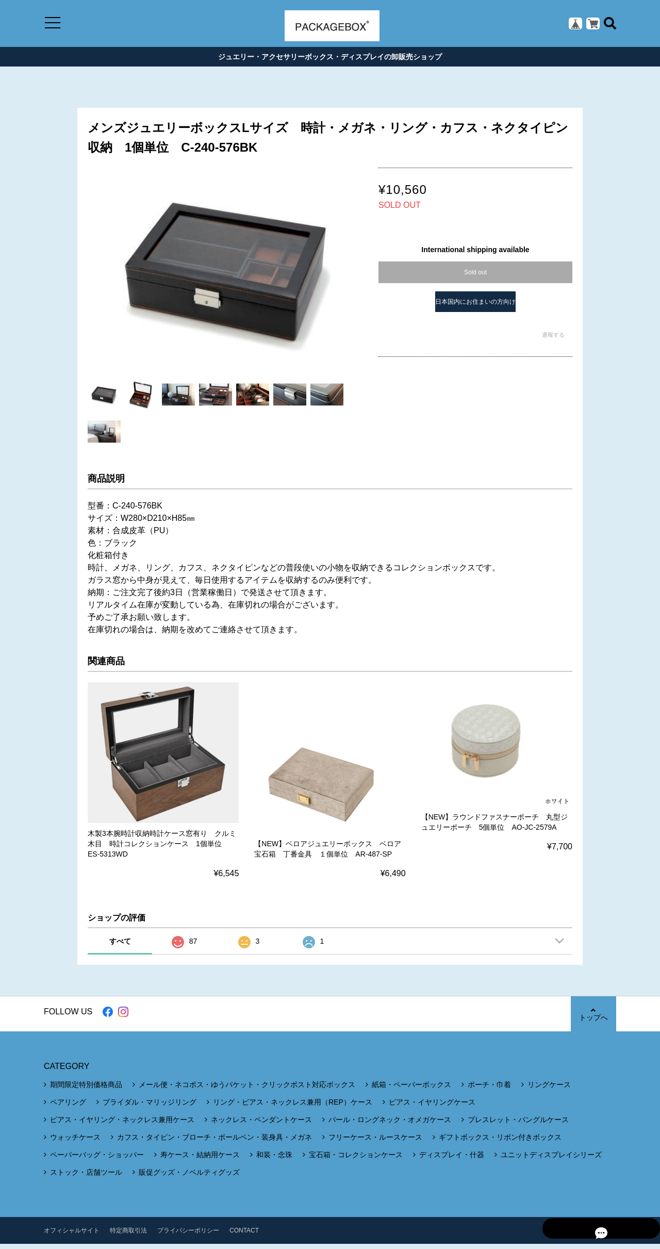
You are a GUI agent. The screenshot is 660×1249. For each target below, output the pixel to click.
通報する (553, 339)
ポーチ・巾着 (489, 1090)
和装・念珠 (274, 1160)
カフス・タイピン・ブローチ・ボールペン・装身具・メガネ (214, 1142)
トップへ (593, 1019)
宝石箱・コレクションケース (356, 1160)
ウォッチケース (75, 1142)
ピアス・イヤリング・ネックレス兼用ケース (122, 1125)
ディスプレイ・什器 (451, 1160)
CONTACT (244, 1235)
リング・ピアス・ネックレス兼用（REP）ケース (292, 1107)
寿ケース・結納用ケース (200, 1160)
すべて (120, 946)
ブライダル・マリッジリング (149, 1107)
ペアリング (68, 1107)
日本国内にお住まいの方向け (475, 306)
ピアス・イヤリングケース (432, 1107)
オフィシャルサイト (72, 1235)
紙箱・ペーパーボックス (411, 1090)
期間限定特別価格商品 (86, 1090)
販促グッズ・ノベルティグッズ (189, 1177)
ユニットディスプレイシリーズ (551, 1160)
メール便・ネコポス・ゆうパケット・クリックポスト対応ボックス (247, 1090)
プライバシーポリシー (188, 1235)
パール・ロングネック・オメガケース (389, 1125)
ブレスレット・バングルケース (518, 1125)
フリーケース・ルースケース (375, 1142)
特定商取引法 (128, 1235)
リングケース (549, 1090)
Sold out (475, 277)
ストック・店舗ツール (86, 1177)
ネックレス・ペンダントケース (261, 1125)
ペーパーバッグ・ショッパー (97, 1160)
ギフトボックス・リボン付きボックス (500, 1142)
